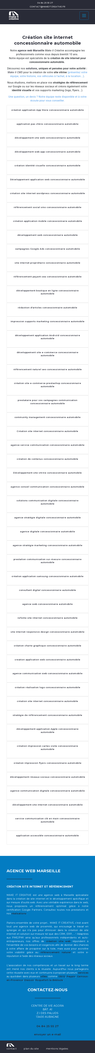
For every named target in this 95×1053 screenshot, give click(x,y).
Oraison (29, 980)
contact (12, 1048)
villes (44, 976)
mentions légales (57, 1048)
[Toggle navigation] (84, 15)
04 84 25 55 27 (45, 3)
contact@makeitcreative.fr (47, 6)
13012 (61, 976)
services (83, 972)
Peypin (71, 976)
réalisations (19, 913)
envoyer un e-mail (47, 1034)
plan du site (31, 1048)
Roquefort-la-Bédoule (49, 980)
